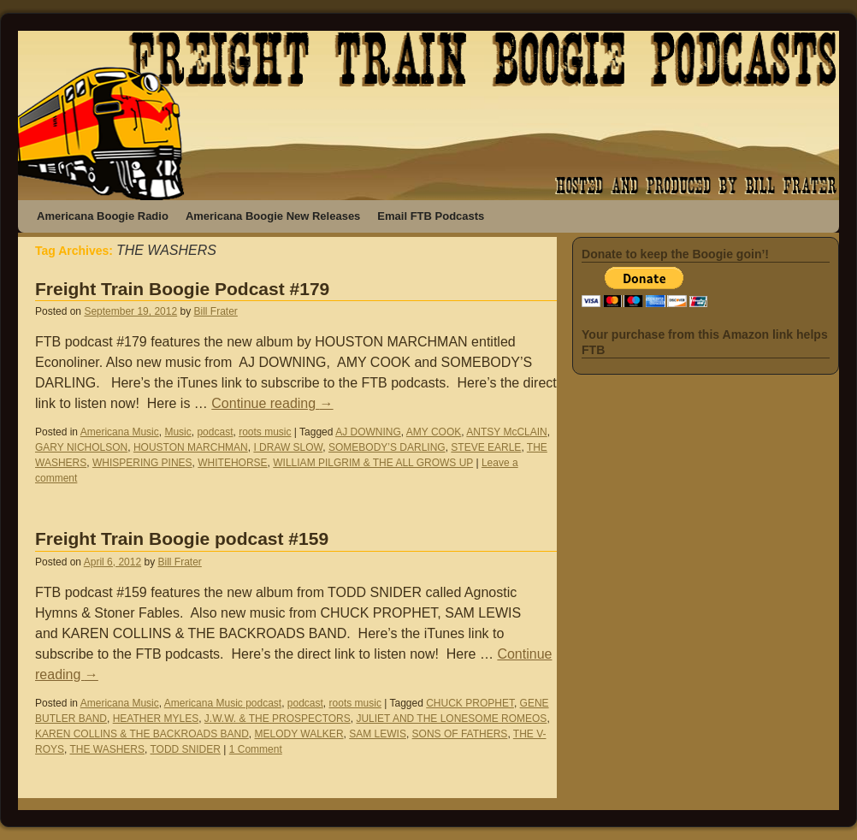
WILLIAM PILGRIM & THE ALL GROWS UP (373, 463)
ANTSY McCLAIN (506, 432)
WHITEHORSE (232, 463)
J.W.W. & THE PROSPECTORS (277, 719)
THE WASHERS (107, 749)
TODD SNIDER (185, 749)
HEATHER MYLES (155, 719)
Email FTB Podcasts (430, 216)
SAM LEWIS (377, 734)
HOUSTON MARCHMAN (190, 447)
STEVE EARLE (486, 447)
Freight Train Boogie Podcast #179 (182, 289)
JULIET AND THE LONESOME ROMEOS (451, 719)
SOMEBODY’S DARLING (387, 447)
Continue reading (272, 403)
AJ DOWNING (368, 432)
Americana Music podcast (222, 703)
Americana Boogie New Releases (273, 216)
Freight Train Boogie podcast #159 (181, 538)
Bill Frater (216, 311)
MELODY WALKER (299, 734)
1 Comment (255, 749)
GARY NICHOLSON (81, 447)
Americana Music (119, 432)
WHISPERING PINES (142, 463)
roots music (265, 432)
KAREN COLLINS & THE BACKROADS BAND (142, 734)
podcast (215, 432)
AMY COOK (433, 432)
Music (177, 432)
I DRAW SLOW (287, 447)
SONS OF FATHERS (460, 734)
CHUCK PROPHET (470, 703)
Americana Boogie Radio (102, 216)
